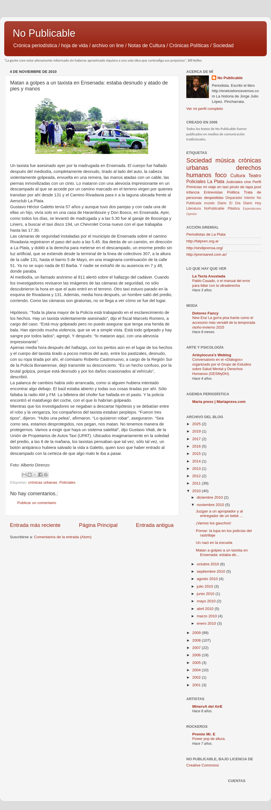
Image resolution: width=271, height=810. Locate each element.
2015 (197, 453)
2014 (197, 461)
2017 (197, 439)
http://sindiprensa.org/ (204, 248)
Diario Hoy (252, 203)
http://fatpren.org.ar (202, 241)
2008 (197, 640)
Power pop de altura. (209, 739)
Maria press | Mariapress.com (219, 401)
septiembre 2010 (211, 571)
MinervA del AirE (207, 706)
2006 (197, 655)
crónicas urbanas (42, 482)
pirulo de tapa (241, 187)
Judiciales (234, 182)
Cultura (237, 175)
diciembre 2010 (210, 497)
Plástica (234, 208)
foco (221, 175)
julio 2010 (205, 586)
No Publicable (44, 33)
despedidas (214, 198)
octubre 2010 (208, 564)
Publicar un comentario (36, 503)
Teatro (254, 175)
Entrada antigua (155, 525)
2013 (197, 468)
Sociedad (199, 160)
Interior (249, 198)
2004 (197, 670)
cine (247, 182)
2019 (197, 431)
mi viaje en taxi (215, 187)
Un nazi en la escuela (214, 542)
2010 (197, 491)
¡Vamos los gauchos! (213, 523)
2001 (197, 685)
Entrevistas (213, 192)
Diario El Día (228, 203)
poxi (257, 187)
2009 (197, 633)
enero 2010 (207, 623)
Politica (233, 192)
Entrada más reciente (35, 525)
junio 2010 (206, 594)
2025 (197, 424)
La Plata (215, 181)
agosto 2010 (208, 579)
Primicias (194, 187)
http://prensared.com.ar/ (206, 254)
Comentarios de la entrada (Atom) (62, 537)
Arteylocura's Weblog (211, 355)
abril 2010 (206, 609)
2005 (197, 663)
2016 (197, 446)
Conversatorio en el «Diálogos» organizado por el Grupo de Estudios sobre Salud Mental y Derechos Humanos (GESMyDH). (221, 366)
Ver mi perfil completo (204, 109)
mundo (209, 203)
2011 (197, 483)
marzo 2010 (207, 616)
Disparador (234, 198)
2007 (197, 648)
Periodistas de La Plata (206, 234)
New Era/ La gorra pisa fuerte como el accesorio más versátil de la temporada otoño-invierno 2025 (223, 322)
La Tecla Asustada (208, 276)
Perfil (256, 182)
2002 (197, 677)
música (225, 160)
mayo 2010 (207, 601)
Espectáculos (252, 208)
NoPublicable (214, 208)
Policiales (67, 482)
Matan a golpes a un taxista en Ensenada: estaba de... (222, 552)
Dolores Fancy (205, 313)
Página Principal (98, 525)
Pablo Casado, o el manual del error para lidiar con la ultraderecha (221, 283)
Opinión (191, 214)
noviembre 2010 (211, 505)
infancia (193, 192)
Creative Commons (202, 765)
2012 (197, 476)
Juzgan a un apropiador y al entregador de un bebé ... (219, 513)
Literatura (193, 208)
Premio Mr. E (203, 734)
